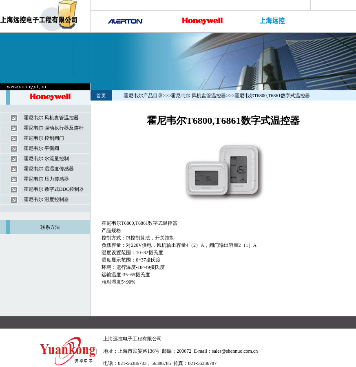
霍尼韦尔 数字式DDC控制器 (54, 189)
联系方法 (50, 227)
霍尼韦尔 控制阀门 (44, 138)
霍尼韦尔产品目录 (143, 95)
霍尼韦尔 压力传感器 (46, 179)
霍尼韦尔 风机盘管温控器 (51, 118)
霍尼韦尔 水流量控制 (46, 158)
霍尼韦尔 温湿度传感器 (49, 169)
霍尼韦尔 (111, 223)
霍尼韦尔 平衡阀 (41, 148)
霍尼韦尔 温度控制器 (46, 199)
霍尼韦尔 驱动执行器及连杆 (54, 128)
